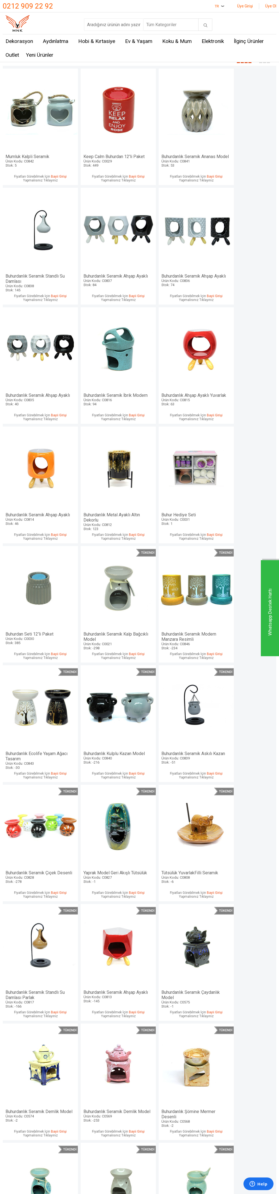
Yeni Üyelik (152, 1043)
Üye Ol (270, 6)
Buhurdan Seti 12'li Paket (36, 495)
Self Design (61, 1074)
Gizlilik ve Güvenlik (114, 1079)
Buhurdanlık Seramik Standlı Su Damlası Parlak (105, 727)
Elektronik (213, 41)
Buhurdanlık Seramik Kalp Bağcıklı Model (105, 498)
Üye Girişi (245, 6)
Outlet (12, 55)
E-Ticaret (123, 1121)
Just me (57, 1084)
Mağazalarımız (17, 1043)
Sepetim (150, 1074)
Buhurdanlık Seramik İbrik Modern (243, 268)
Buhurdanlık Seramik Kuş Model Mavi (105, 957)
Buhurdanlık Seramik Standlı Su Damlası (243, 153)
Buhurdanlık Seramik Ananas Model (174, 153)
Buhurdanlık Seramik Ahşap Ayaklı (36, 268)
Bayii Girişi (54, 172)
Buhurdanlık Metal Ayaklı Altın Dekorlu (174, 383)
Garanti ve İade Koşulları (110, 1066)
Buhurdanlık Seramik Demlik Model (36, 842)
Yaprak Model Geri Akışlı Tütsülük (243, 612)
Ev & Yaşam (138, 41)
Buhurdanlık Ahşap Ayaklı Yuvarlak (36, 383)
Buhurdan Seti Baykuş (243, 954)
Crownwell (60, 1053)
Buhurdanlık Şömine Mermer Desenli (174, 842)
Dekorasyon (19, 41)
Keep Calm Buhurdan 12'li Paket (105, 153)
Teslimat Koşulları (113, 1033)
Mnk (54, 1033)
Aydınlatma (55, 41)
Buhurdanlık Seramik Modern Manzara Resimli (174, 498)
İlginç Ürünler (249, 41)
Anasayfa (151, 1033)
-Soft (111, 1121)
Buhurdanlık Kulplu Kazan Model (36, 612)
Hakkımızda (14, 1053)
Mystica (57, 1064)
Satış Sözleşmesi (113, 1053)
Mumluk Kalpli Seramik (36, 151)
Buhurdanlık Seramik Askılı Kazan (105, 612)
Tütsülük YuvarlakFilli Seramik (36, 725)
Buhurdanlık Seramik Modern (36, 954)
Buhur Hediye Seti (243, 380)
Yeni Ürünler (39, 55)
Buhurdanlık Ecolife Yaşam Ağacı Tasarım (243, 498)
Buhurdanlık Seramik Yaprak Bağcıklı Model (243, 842)
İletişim (10, 1033)
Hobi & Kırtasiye (96, 41)
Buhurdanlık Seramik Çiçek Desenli (174, 612)
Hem (54, 1043)
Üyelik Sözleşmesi (114, 1043)
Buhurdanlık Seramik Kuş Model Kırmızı (174, 957)
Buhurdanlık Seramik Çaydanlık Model (243, 727)
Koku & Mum (177, 41)
